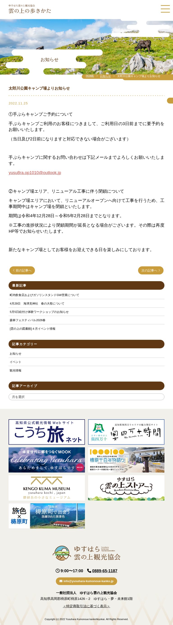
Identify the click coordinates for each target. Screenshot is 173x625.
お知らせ (105, 76)
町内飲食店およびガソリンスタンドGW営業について (44, 295)
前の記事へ (22, 270)
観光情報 (15, 370)
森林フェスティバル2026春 (28, 320)
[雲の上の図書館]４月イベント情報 (32, 328)
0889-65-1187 (104, 571)
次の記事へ (150, 270)
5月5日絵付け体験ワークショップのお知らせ (39, 312)
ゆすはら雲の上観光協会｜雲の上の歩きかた (30, 8)
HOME (90, 75)
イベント (15, 362)
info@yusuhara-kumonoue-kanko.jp (86, 581)
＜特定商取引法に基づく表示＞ (86, 606)
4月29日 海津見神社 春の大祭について (37, 303)
